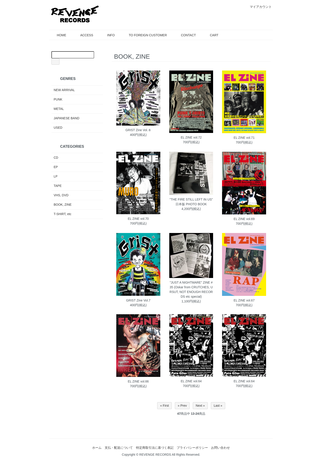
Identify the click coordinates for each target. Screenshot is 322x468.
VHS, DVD (61, 195)
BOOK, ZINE (63, 204)
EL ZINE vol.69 (244, 219)
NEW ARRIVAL (64, 90)
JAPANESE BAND (66, 118)
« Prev (182, 405)
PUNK (58, 99)
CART (210, 35)
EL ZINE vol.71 (244, 137)
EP (56, 167)
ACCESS (83, 35)
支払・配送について (119, 447)
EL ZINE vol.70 (138, 218)
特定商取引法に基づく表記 (155, 447)
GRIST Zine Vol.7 (138, 300)
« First (164, 405)
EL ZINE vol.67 (244, 300)
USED (58, 127)
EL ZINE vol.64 (191, 381)
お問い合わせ (220, 447)
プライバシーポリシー (192, 447)
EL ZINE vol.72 (191, 137)
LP (55, 176)
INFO (107, 35)
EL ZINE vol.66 (138, 381)
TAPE (58, 186)
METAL (59, 109)
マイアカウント (258, 7)
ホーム (97, 447)
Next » (200, 405)
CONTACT (185, 35)
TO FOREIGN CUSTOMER (144, 35)
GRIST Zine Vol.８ (138, 130)
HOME (58, 35)
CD (56, 157)
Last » (218, 405)
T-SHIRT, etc (62, 214)
